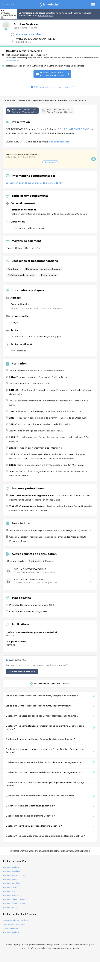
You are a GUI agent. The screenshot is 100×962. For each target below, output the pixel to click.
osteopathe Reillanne (10, 928)
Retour (10, 4)
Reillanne (62, 100)
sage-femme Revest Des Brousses (15, 875)
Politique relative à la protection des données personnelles (67, 945)
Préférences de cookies (38, 948)
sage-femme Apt (9, 891)
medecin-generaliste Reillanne (14, 924)
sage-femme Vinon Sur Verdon (14, 903)
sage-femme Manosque (11, 879)
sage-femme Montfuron (11, 871)
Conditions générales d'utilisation (33, 945)
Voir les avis (50, 162)
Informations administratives (50, 683)
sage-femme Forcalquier (12, 883)
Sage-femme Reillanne (25, 27)
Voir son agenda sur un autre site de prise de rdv (34, 183)
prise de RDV (12, 60)
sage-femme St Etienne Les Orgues (15, 899)
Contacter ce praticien (26, 34)
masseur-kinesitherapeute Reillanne (16, 920)
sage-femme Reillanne (11, 867)
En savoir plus (45, 15)
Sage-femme (24, 100)
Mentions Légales (12, 945)
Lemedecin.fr (10, 100)
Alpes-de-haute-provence (44, 100)
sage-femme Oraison (10, 907)
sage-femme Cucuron (10, 895)
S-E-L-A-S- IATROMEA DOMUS (74, 129)
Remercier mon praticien (22, 671)
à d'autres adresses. (59, 141)
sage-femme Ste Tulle (11, 887)
